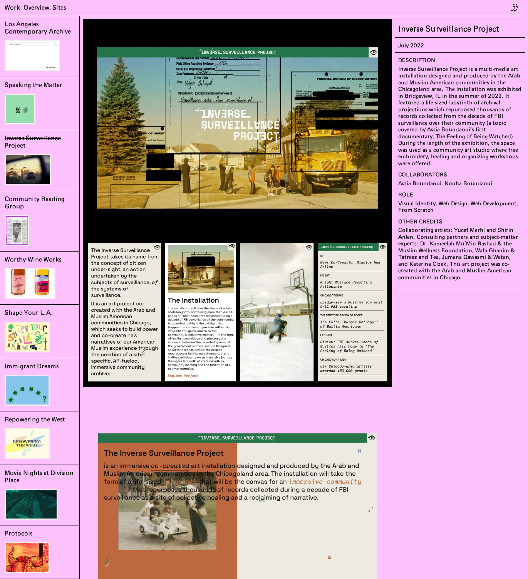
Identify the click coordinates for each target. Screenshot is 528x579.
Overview (36, 8)
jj (515, 6)
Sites (59, 8)
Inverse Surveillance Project (448, 29)
